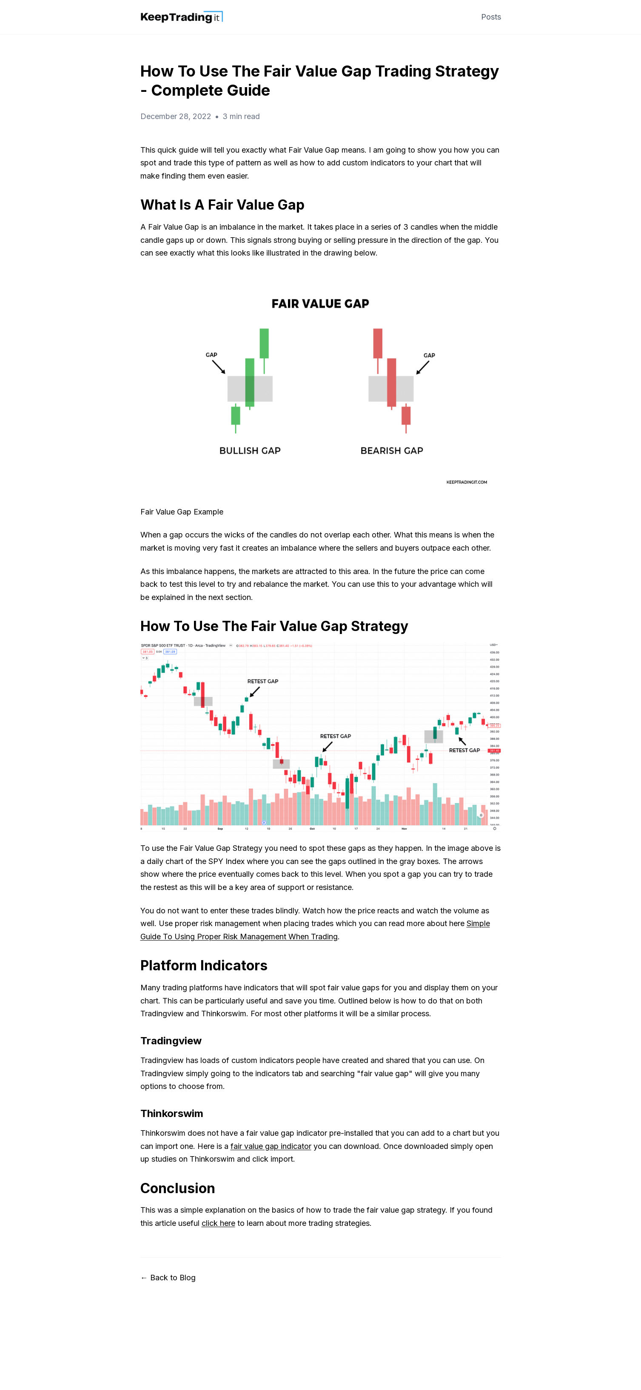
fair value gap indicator (271, 1146)
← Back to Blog (168, 1277)
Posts (491, 16)
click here (218, 1223)
